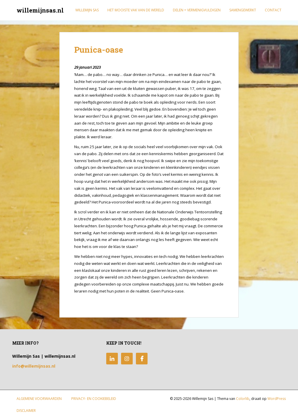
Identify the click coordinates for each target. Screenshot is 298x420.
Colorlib (242, 398)
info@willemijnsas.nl (33, 366)
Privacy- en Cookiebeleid (93, 398)
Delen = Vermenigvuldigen (197, 10)
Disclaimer (26, 410)
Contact (273, 10)
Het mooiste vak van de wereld (135, 10)
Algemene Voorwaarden (39, 398)
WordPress (276, 398)
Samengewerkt (242, 10)
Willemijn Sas (87, 10)
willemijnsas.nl (40, 10)
